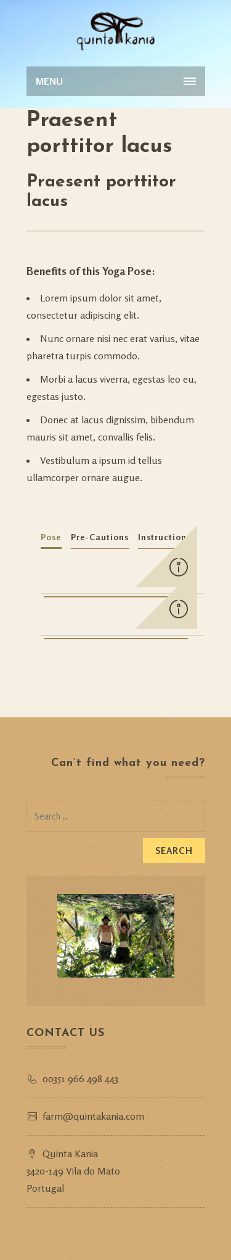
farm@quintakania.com (93, 1116)
